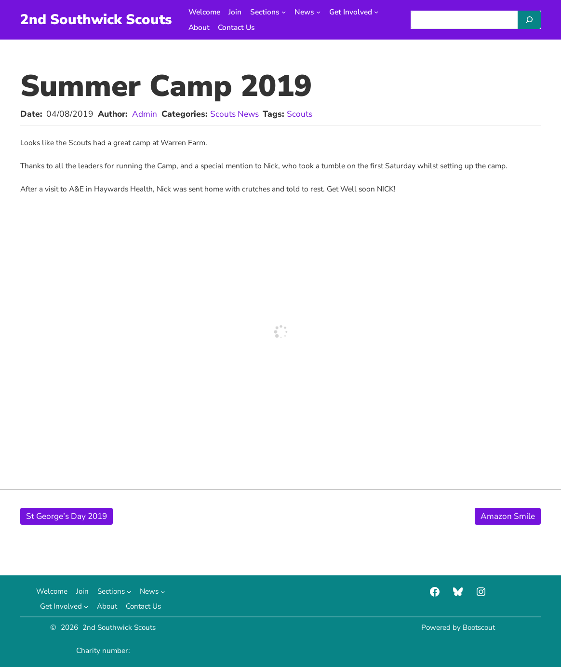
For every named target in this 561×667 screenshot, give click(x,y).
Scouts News (235, 114)
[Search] (529, 20)
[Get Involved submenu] (378, 12)
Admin (144, 114)
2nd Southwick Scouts (97, 19)
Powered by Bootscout (458, 627)
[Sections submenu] (285, 12)
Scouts (300, 114)
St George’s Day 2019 (68, 516)
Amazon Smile (507, 516)
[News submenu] (320, 12)
